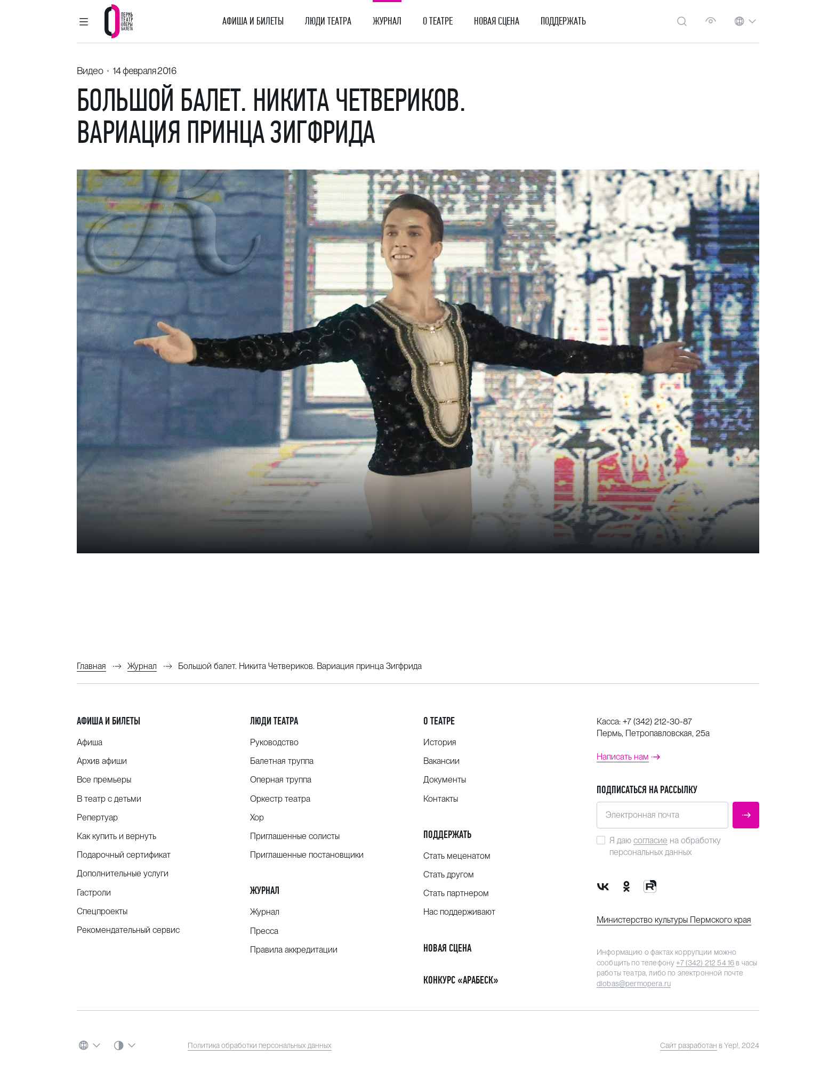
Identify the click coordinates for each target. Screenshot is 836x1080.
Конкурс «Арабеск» (461, 980)
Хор (257, 817)
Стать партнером (456, 893)
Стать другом (448, 874)
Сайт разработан (688, 1045)
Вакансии (441, 761)
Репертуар (97, 817)
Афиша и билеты (253, 21)
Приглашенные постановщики (307, 855)
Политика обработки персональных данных (260, 1045)
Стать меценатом (457, 856)
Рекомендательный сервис (128, 930)
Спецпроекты (102, 911)
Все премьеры (104, 780)
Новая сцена (496, 21)
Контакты (440, 799)
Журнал (387, 21)
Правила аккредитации (293, 950)
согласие (650, 840)
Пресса (264, 931)
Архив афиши (102, 761)
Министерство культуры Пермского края (674, 920)
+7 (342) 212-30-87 (657, 721)
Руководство (274, 742)
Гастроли (94, 893)
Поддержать (563, 21)
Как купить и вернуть (116, 836)
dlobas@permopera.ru (634, 983)
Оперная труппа (280, 780)
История (439, 742)
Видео (90, 70)
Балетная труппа (282, 761)
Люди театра (328, 21)
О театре (438, 21)
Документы (444, 780)
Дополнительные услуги (122, 873)
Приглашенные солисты (295, 836)
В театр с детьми (109, 799)
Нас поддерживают (459, 912)
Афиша (89, 742)
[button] (83, 21)
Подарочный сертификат (124, 855)
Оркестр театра (280, 799)
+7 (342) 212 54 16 (705, 962)
